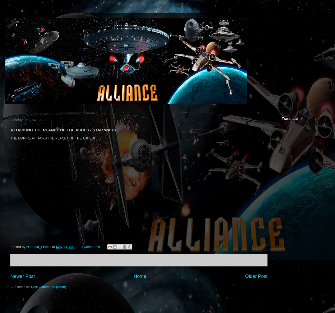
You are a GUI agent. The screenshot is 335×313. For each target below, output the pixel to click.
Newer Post (22, 276)
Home (140, 276)
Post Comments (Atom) (48, 287)
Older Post (256, 276)
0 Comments (90, 247)
